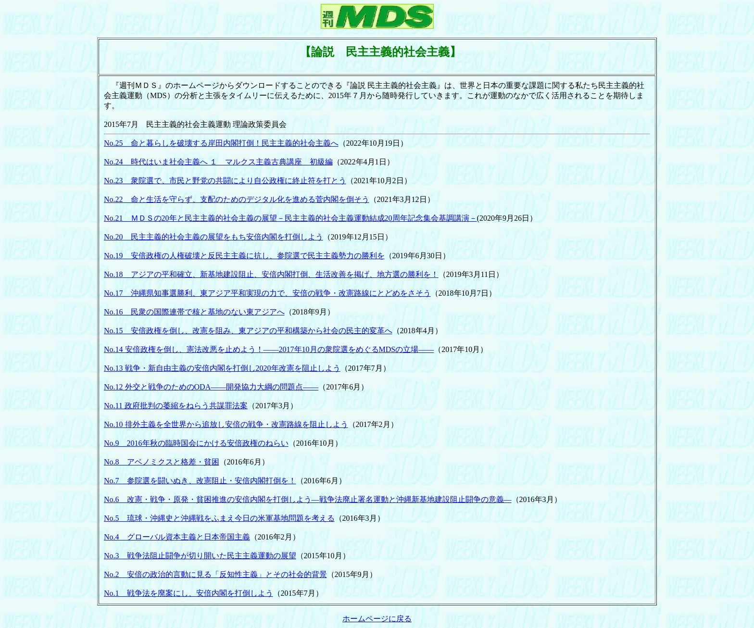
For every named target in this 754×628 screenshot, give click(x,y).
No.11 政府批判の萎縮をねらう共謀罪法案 (176, 406)
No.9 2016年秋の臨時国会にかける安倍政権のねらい (196, 443)
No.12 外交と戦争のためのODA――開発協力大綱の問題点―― (211, 387)
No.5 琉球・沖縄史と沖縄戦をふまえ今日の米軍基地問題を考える (219, 518)
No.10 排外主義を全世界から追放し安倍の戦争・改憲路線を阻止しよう (226, 424)
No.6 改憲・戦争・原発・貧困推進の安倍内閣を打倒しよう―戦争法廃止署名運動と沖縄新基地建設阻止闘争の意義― (308, 499)
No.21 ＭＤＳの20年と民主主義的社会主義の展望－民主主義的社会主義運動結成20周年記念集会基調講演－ (290, 218)
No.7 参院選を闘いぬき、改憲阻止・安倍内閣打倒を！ (200, 481)
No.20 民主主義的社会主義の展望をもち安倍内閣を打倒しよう (213, 237)
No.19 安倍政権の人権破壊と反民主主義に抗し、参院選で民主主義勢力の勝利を (244, 255)
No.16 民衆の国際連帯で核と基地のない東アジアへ (194, 312)
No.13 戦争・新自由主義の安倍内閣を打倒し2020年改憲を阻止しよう (222, 368)
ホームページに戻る (377, 619)
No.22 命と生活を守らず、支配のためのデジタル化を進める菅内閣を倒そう (236, 199)
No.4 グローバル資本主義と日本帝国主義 (177, 537)
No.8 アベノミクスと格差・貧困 (161, 462)
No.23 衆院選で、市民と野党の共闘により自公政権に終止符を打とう (225, 180)
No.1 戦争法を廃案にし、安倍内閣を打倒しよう (188, 593)
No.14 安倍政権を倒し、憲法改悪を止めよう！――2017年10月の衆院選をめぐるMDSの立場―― (269, 349)
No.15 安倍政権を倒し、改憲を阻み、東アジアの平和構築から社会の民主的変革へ (248, 331)
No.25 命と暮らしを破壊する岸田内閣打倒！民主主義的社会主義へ (221, 143)
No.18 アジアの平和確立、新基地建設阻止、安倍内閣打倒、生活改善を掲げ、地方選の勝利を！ (271, 274)
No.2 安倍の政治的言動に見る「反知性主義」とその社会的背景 (215, 574)
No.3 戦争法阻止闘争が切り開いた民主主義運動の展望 (200, 556)
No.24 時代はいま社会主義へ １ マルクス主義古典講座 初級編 (218, 162)
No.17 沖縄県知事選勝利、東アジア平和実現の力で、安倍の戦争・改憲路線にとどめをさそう (267, 293)
